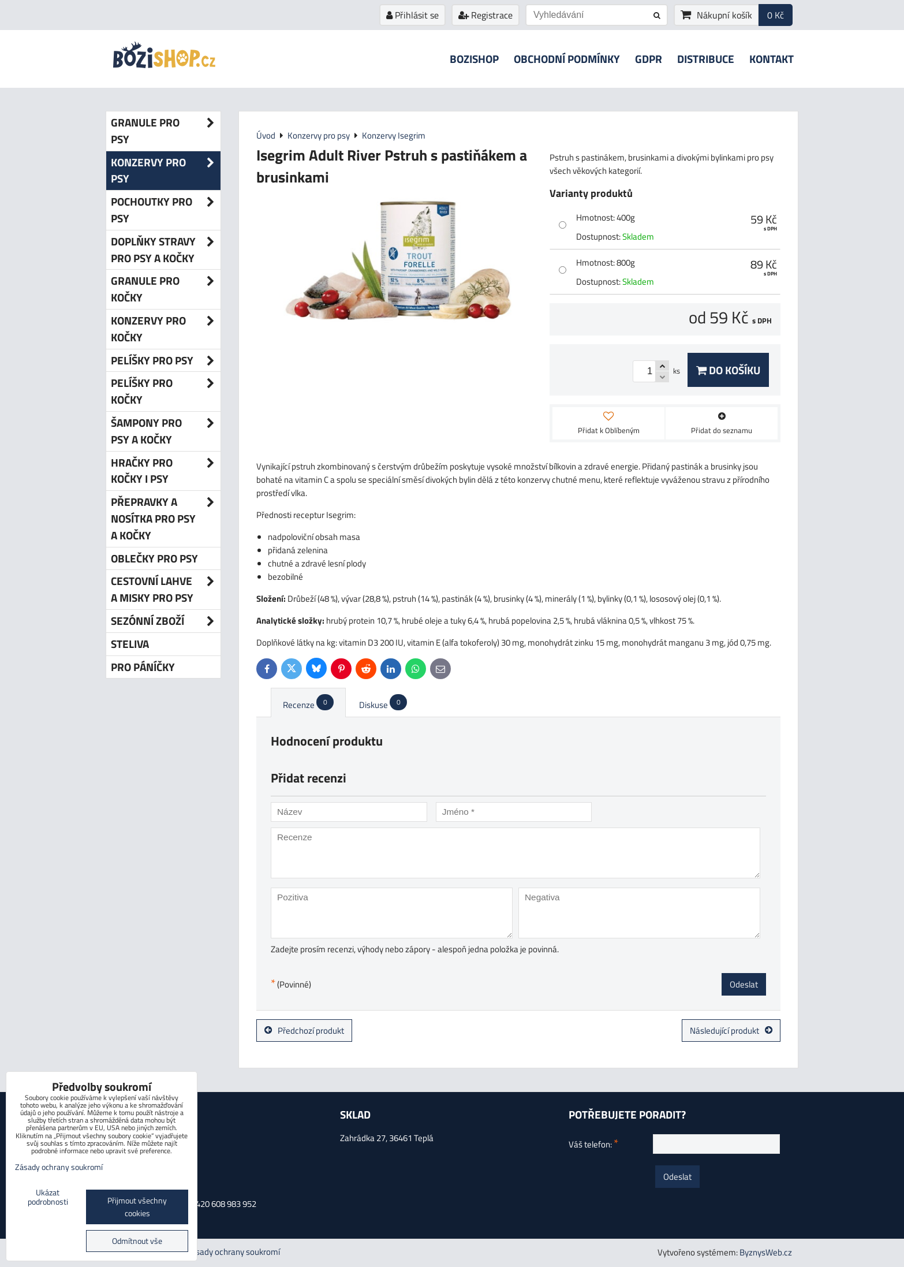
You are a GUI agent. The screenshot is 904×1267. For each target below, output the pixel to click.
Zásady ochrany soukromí (233, 1251)
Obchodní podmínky (567, 58)
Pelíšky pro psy (166, 360)
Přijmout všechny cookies (137, 1207)
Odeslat (744, 984)
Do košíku (728, 370)
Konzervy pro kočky (166, 329)
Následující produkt (731, 1030)
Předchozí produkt (304, 1030)
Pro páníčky (143, 666)
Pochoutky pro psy (166, 210)
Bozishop (474, 58)
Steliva (130, 643)
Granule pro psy (166, 131)
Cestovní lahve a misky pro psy (166, 589)
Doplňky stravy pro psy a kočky (166, 250)
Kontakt (771, 58)
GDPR (648, 58)
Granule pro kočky (166, 289)
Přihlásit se (412, 15)
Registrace (485, 15)
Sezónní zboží (166, 621)
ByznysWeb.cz (765, 1252)
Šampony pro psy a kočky (166, 431)
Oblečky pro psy (154, 558)
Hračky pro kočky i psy (166, 471)
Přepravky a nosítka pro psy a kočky (166, 518)
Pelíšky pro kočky (166, 391)
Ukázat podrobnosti (48, 1197)
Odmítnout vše (137, 1241)
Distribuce (705, 58)
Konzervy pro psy (166, 171)
